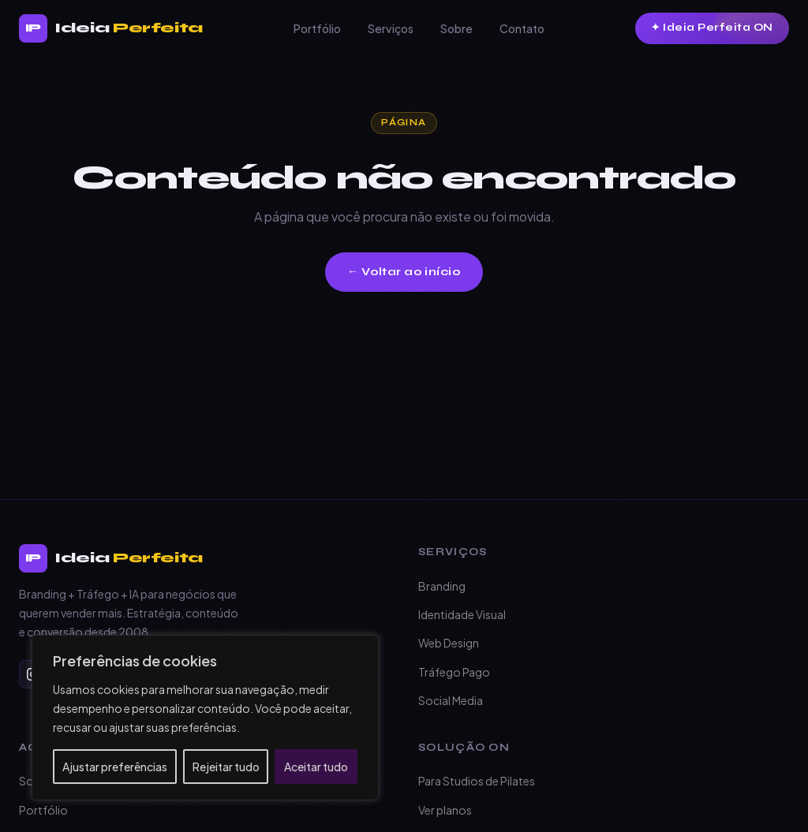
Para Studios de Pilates (476, 781)
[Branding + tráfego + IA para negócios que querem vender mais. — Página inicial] (111, 28)
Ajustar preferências (114, 766)
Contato (521, 28)
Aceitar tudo (316, 766)
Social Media (450, 700)
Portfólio (317, 28)
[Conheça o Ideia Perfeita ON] (712, 28)
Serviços (390, 28)
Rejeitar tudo (226, 766)
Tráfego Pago (454, 672)
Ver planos (445, 810)
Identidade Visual (462, 614)
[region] (205, 717)
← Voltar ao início (404, 271)
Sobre (456, 28)
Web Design (448, 643)
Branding (442, 586)
